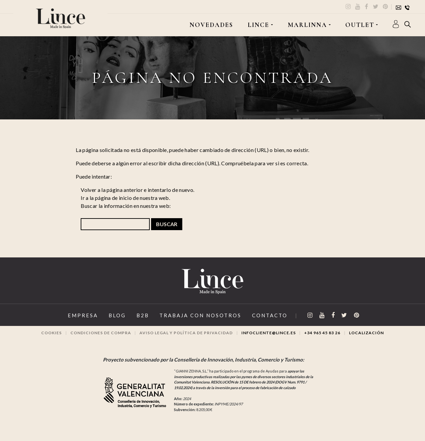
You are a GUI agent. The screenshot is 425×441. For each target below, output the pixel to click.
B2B (142, 315)
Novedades (211, 25)
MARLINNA (307, 25)
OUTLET (359, 25)
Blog (117, 315)
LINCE (258, 25)
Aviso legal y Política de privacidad (186, 332)
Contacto (270, 315)
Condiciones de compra (100, 332)
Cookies (51, 332)
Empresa (83, 315)
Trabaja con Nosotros (200, 315)
